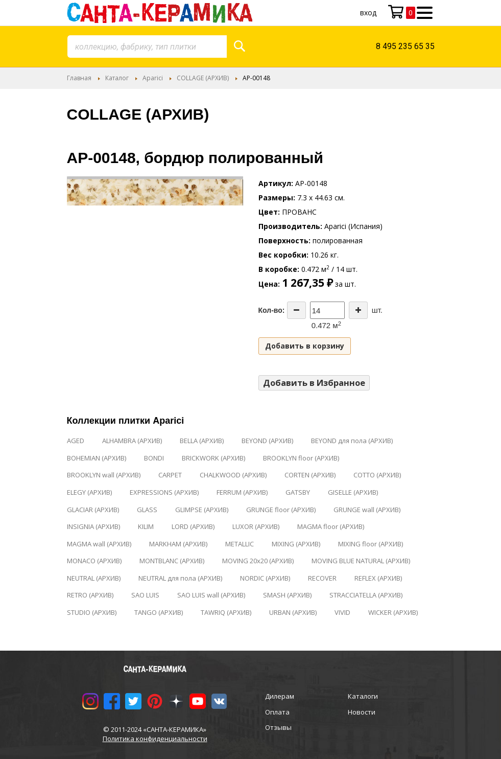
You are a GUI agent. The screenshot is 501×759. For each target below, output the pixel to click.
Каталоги (363, 696)
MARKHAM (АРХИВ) (178, 543)
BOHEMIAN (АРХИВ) (96, 458)
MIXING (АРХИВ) (296, 543)
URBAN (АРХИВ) (293, 612)
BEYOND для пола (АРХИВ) (352, 440)
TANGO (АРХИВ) (158, 612)
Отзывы (278, 727)
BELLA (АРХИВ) (202, 440)
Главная (79, 78)
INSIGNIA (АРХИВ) (93, 526)
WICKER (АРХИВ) (393, 612)
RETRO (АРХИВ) (90, 595)
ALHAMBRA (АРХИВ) (132, 440)
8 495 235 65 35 (405, 46)
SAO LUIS (145, 595)
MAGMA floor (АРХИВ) (330, 526)
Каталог (117, 78)
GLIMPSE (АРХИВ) (201, 509)
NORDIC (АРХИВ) (265, 578)
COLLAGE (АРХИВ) (203, 78)
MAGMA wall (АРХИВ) (99, 543)
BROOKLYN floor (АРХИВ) (301, 458)
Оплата (277, 712)
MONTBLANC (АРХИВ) (171, 560)
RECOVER (322, 578)
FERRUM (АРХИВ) (242, 492)
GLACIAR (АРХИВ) (93, 509)
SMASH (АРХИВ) (287, 595)
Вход (368, 12)
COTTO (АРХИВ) (377, 474)
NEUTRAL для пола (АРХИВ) (180, 578)
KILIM (146, 526)
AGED (75, 440)
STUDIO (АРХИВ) (91, 612)
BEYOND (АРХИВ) (267, 440)
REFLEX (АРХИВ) (378, 578)
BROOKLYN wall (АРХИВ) (103, 474)
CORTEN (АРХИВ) (310, 474)
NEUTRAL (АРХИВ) (94, 578)
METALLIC (239, 543)
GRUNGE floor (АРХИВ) (281, 509)
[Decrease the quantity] (296, 310)
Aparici (152, 78)
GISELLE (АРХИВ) (353, 492)
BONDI (154, 458)
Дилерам (279, 696)
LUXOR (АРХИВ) (255, 526)
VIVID (342, 612)
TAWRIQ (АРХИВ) (226, 612)
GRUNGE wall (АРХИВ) (366, 509)
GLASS (147, 509)
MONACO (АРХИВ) (94, 560)
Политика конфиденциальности (155, 738)
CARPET (170, 474)
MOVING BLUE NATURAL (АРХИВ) (361, 560)
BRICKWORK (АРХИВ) (213, 458)
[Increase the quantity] (358, 310)
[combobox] (147, 46)
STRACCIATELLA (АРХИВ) (365, 595)
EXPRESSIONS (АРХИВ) (164, 492)
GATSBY (297, 492)
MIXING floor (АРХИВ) (370, 543)
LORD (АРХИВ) (193, 526)
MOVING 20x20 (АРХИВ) (258, 560)
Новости (361, 712)
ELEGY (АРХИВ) (89, 492)
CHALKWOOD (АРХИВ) (233, 474)
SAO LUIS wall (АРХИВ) (211, 595)
